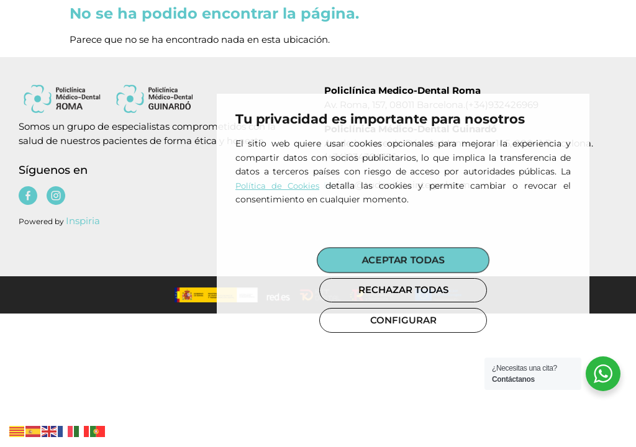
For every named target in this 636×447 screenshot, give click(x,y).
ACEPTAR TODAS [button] (403, 259)
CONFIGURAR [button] (403, 320)
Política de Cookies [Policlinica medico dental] (277, 186)
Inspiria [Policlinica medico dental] (83, 221)
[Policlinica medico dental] (150, 98)
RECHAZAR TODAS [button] (403, 290)
